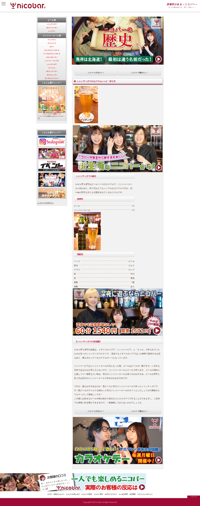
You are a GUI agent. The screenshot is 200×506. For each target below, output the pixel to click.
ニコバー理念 (98, 494)
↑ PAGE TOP (193, 497)
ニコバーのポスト (46, 202)
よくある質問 (123, 494)
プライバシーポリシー (145, 494)
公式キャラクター (111, 494)
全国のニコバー (58, 494)
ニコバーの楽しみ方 (73, 494)
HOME (49, 494)
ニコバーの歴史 (86, 494)
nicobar (99, 502)
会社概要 (132, 494)
